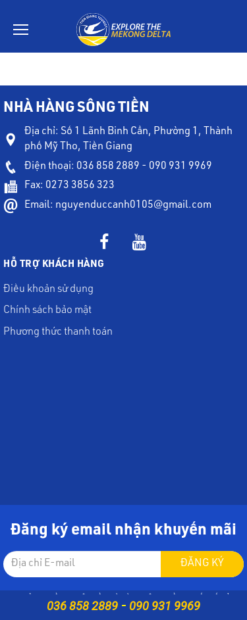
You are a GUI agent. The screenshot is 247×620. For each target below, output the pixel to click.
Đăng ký (202, 564)
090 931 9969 (164, 606)
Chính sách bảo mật (47, 311)
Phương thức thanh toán (58, 332)
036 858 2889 (82, 606)
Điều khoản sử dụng (48, 290)
